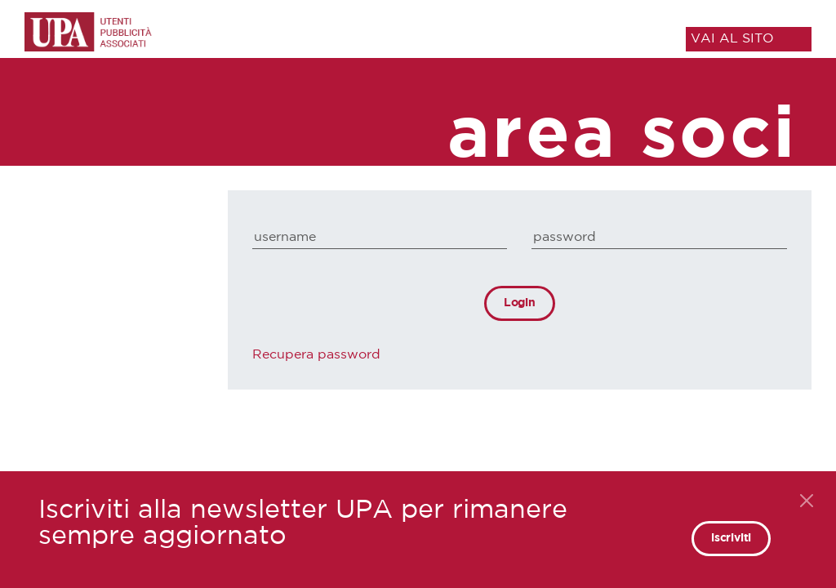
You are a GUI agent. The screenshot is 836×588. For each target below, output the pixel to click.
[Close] (806, 500)
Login (520, 303)
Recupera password (316, 355)
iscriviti (731, 538)
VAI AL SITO (732, 39)
